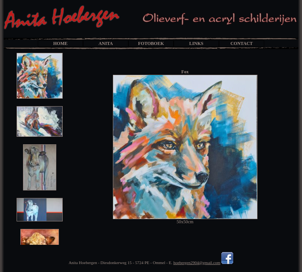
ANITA (106, 43)
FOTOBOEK (151, 43)
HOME (60, 43)
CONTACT (241, 43)
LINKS (196, 43)
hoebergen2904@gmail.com (196, 262)
